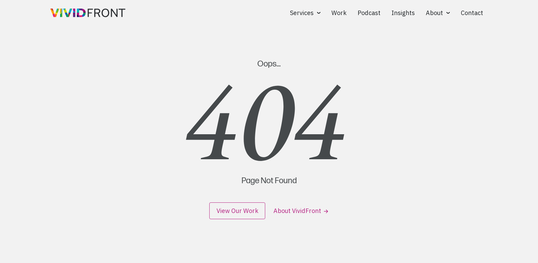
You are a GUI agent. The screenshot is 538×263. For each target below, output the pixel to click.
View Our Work (237, 211)
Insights (403, 13)
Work (339, 13)
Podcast (369, 13)
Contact (472, 13)
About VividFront (300, 211)
